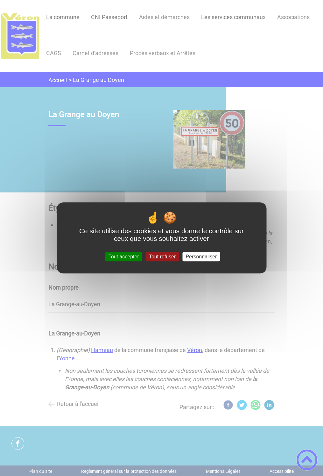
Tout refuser (162, 256)
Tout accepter (124, 256)
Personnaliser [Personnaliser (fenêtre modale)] (201, 256)
